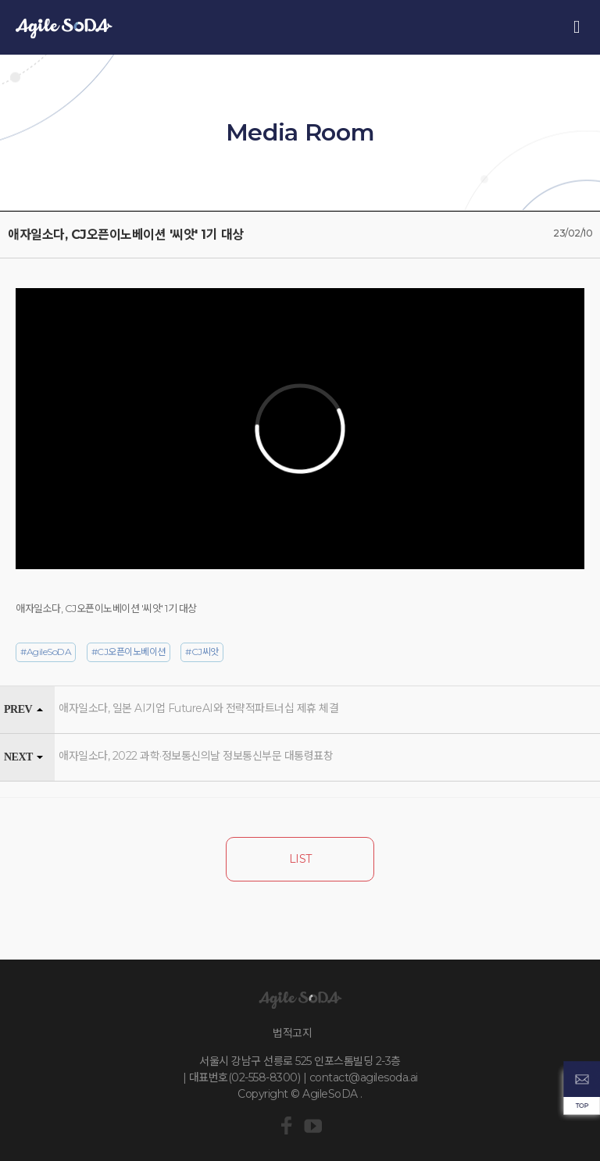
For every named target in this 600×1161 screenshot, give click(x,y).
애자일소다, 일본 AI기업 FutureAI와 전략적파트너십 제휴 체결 (198, 708)
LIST (300, 859)
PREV (18, 709)
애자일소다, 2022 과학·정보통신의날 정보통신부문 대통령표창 (196, 756)
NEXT (18, 757)
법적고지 (292, 1033)
